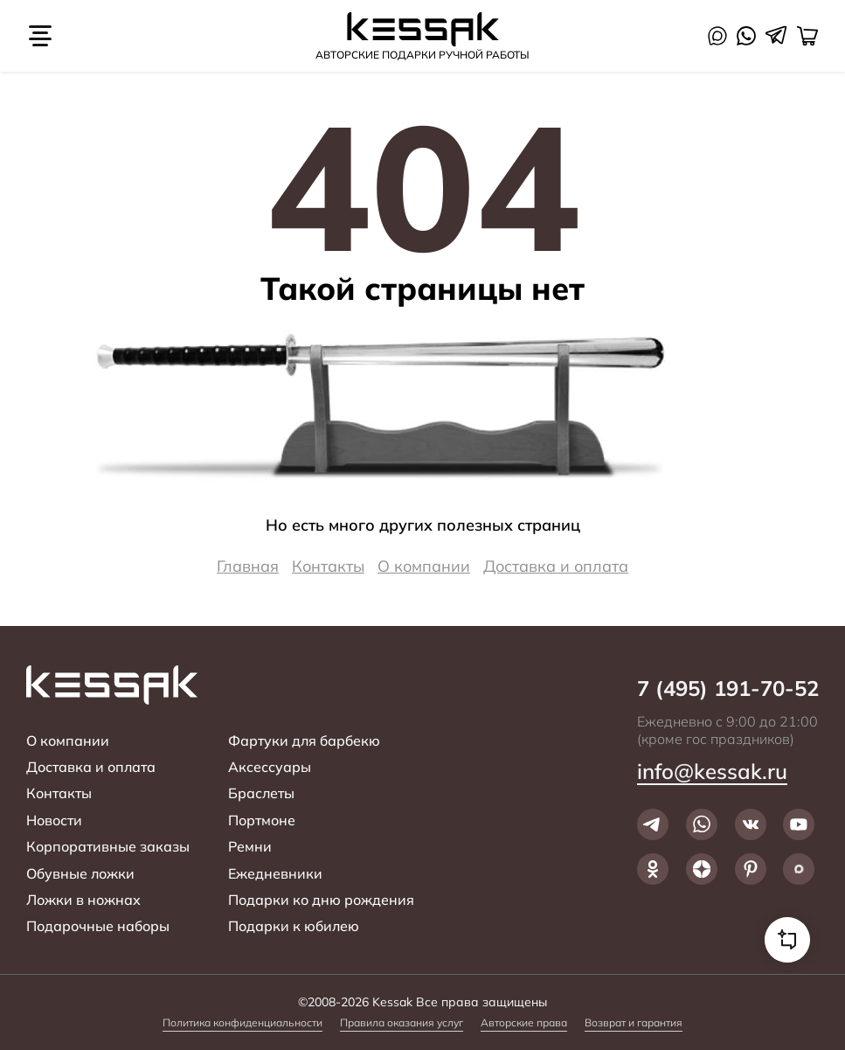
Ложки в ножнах (83, 899)
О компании (423, 566)
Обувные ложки (80, 873)
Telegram (776, 35)
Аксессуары (269, 766)
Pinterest (750, 869)
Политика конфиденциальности (242, 1022)
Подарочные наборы (98, 926)
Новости (54, 820)
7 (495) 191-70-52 (728, 688)
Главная (248, 566)
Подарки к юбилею (293, 926)
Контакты (328, 566)
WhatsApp (746, 35)
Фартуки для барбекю (304, 740)
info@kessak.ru (712, 771)
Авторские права (524, 1022)
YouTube (798, 824)
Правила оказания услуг (401, 1022)
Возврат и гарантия (633, 1022)
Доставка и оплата (555, 566)
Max (717, 35)
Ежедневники (275, 873)
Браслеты (261, 793)
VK (750, 824)
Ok (652, 869)
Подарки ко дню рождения (321, 899)
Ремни (250, 846)
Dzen (701, 869)
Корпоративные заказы (108, 846)
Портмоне (261, 820)
